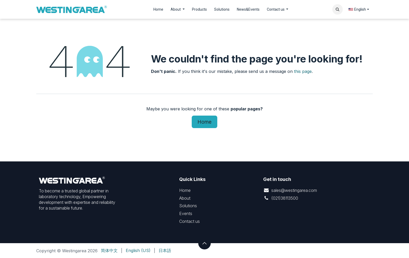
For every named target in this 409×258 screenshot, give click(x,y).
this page (303, 71)
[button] (337, 9)
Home (204, 122)
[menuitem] (158, 9)
